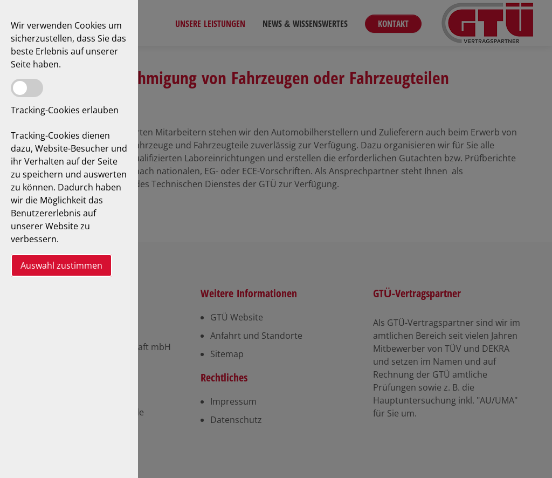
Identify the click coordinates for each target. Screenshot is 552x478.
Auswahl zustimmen (61, 265)
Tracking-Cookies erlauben (65, 110)
